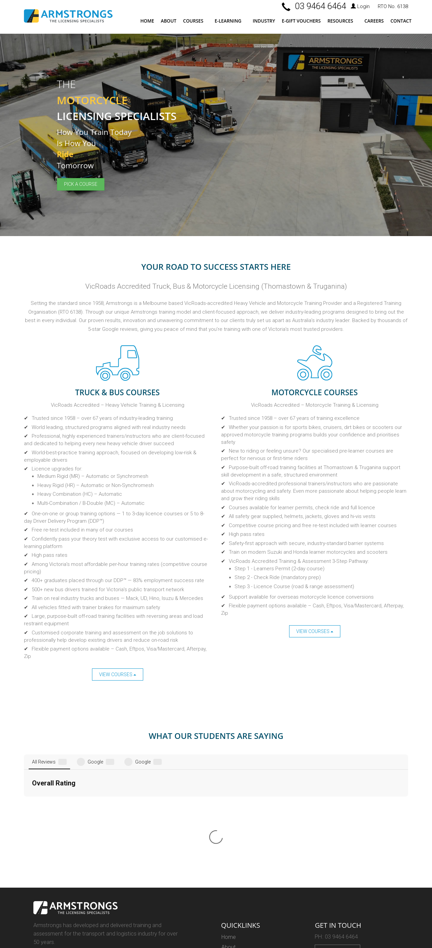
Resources (340, 21)
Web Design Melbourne (57, 901)
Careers (374, 21)
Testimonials (236, 840)
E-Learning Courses (244, 870)
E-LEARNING (228, 21)
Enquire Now (337, 834)
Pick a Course (80, 184)
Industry (264, 21)
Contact (401, 21)
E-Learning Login (240, 880)
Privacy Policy (238, 910)
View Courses (117, 674)
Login (360, 6)
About (168, 21)
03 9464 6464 (320, 6)
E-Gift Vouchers (301, 21)
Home (147, 21)
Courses (193, 21)
